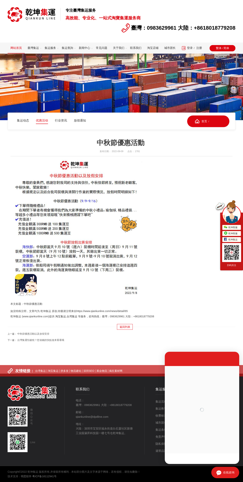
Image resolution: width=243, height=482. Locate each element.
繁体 (219, 48)
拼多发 (65, 375)
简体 (226, 48)
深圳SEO (88, 375)
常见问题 (101, 47)
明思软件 (26, 476)
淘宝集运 (60, 316)
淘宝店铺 (153, 47)
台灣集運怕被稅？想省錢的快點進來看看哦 (40, 340)
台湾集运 (72, 316)
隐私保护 (161, 443)
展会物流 (101, 375)
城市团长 (170, 47)
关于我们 (118, 47)
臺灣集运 (33, 47)
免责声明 (161, 436)
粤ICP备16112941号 (44, 476)
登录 (190, 47)
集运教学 (161, 408)
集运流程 (161, 401)
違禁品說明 (162, 450)
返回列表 (125, 326)
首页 (204, 121)
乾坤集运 (230, 239)
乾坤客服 (230, 227)
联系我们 (135, 47)
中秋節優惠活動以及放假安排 (33, 333)
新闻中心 (84, 47)
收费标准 (161, 415)
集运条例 (161, 429)
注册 (199, 47)
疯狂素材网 (115, 375)
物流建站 (76, 375)
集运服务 (50, 47)
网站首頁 (16, 47)
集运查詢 (67, 47)
